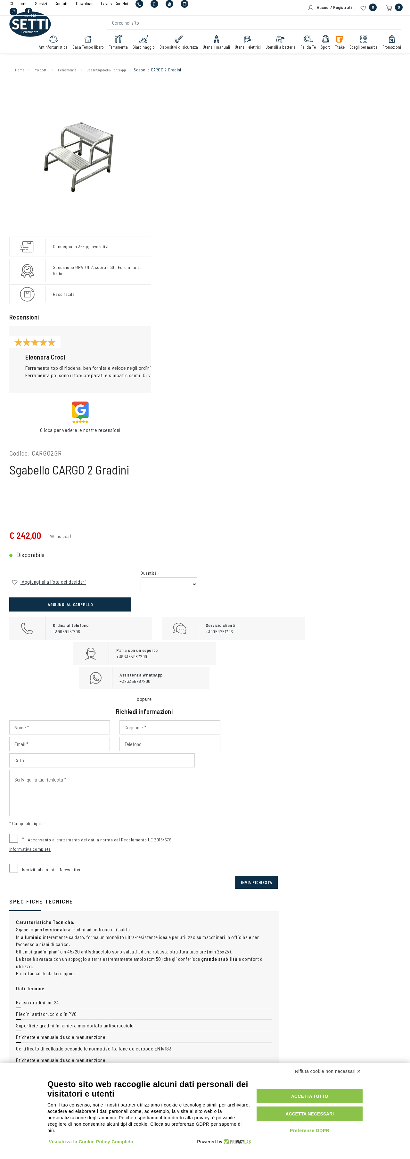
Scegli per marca (361, 47)
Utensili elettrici (245, 47)
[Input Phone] (183, 314)
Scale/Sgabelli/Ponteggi (126, 72)
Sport (323, 47)
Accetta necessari (316, 1116)
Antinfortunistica (51, 47)
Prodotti (46, 72)
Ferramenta (116, 47)
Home (22, 72)
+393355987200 (202, 967)
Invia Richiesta (377, 435)
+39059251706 (141, 967)
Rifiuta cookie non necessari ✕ (328, 1076)
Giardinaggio (141, 47)
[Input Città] (316, 314)
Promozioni (389, 47)
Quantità (262, 183)
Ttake (337, 47)
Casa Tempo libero (86, 47)
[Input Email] (360, 297)
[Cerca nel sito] (253, 27)
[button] (119, 359)
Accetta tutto (316, 1098)
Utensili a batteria (278, 47)
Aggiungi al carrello (350, 192)
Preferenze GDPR (316, 1132)
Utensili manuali (214, 47)
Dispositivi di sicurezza (176, 47)
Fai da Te (306, 47)
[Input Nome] (183, 297)
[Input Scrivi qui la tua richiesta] (271, 346)
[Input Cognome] (271, 297)
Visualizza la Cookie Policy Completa (91, 1140)
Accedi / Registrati (330, 7)
